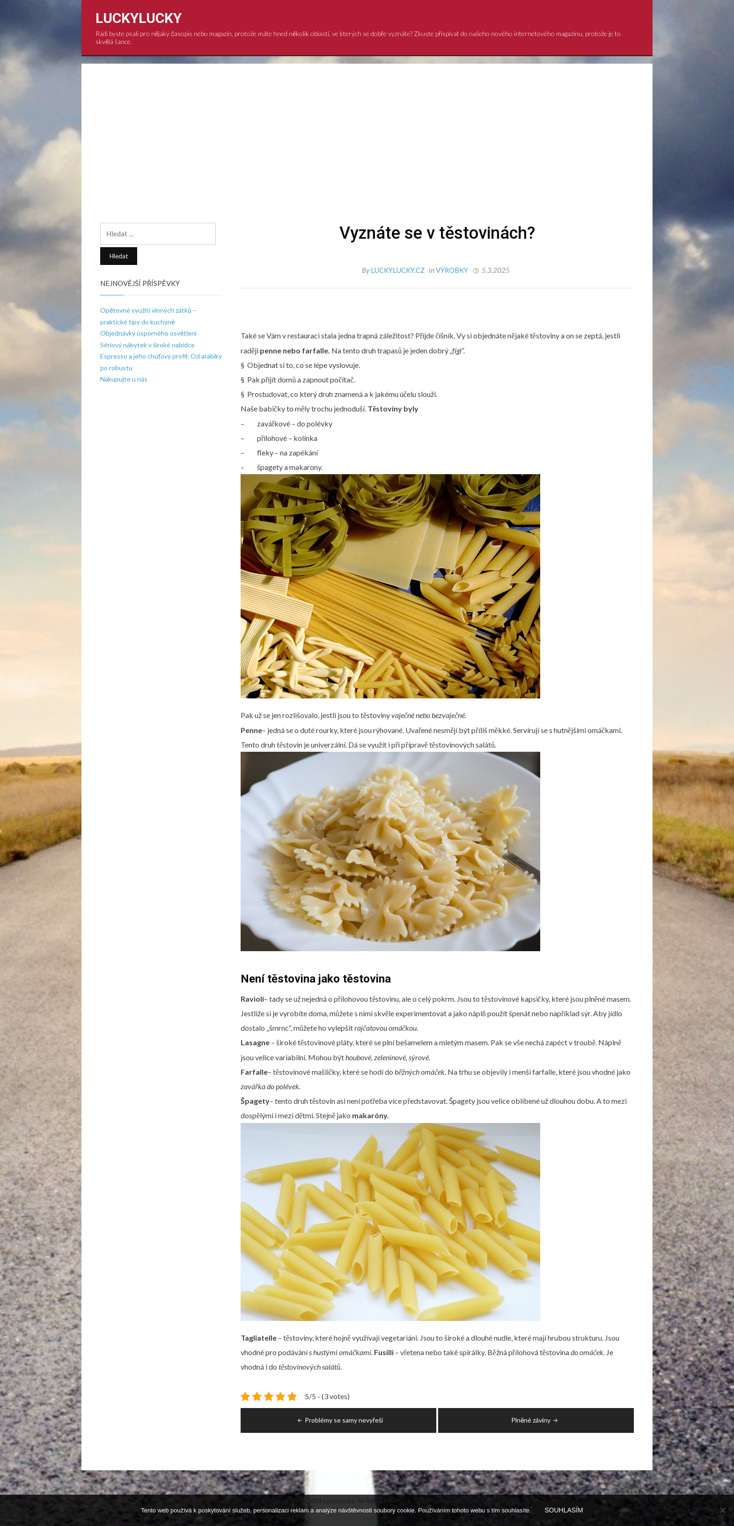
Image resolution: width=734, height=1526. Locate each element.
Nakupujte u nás (123, 379)
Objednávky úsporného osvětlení (148, 333)
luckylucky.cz (398, 270)
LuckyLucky (138, 18)
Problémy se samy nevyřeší (339, 1419)
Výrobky (452, 270)
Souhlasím (564, 1510)
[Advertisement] (367, 152)
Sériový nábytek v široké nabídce (147, 345)
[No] (722, 1510)
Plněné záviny (535, 1419)
